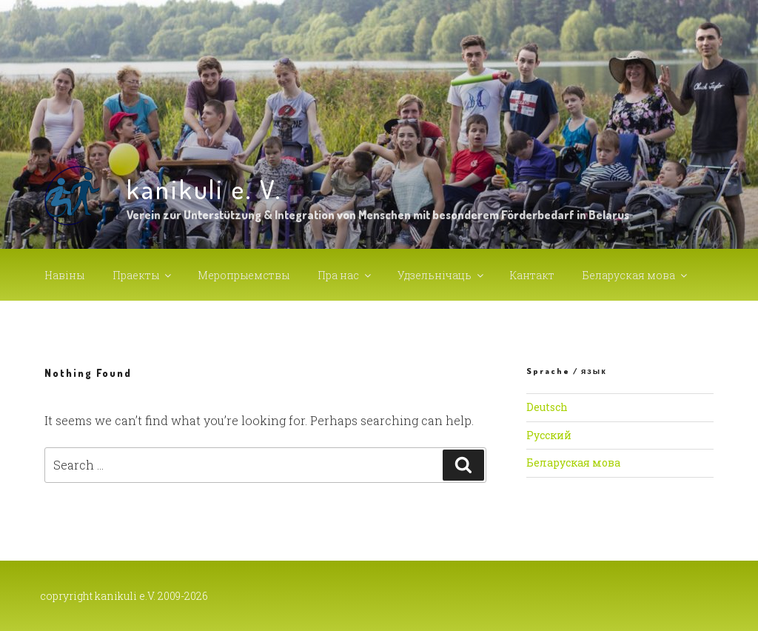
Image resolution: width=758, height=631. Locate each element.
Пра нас (345, 275)
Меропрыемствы (243, 275)
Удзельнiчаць (442, 275)
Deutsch (547, 407)
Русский (548, 435)
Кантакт (532, 275)
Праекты (143, 275)
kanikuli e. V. (204, 189)
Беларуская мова (636, 275)
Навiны (64, 275)
